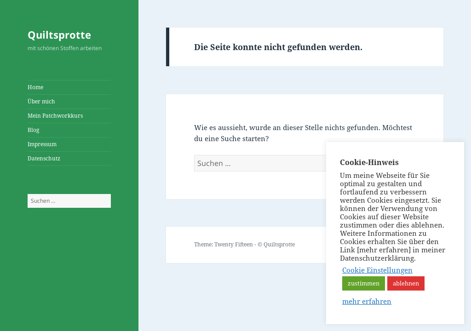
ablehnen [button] (406, 283)
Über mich (41, 101)
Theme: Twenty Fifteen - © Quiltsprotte (244, 244)
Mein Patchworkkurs (55, 116)
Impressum (42, 144)
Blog (33, 130)
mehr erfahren (366, 301)
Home (35, 87)
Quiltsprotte (59, 34)
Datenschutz (44, 158)
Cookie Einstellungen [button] (377, 270)
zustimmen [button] (363, 283)
